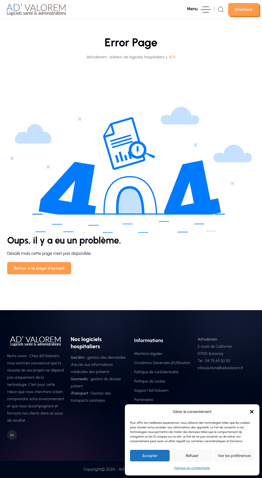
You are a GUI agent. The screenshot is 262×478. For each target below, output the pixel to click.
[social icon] (12, 435)
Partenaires (143, 399)
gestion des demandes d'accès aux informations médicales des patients (98, 364)
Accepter (150, 455)
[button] (251, 411)
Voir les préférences (234, 455)
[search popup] (221, 9)
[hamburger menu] (199, 9)
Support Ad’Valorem (151, 390)
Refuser (192, 455)
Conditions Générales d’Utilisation (162, 363)
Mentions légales (148, 353)
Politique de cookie (149, 381)
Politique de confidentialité (192, 468)
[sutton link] (243, 9)
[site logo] (36, 12)
